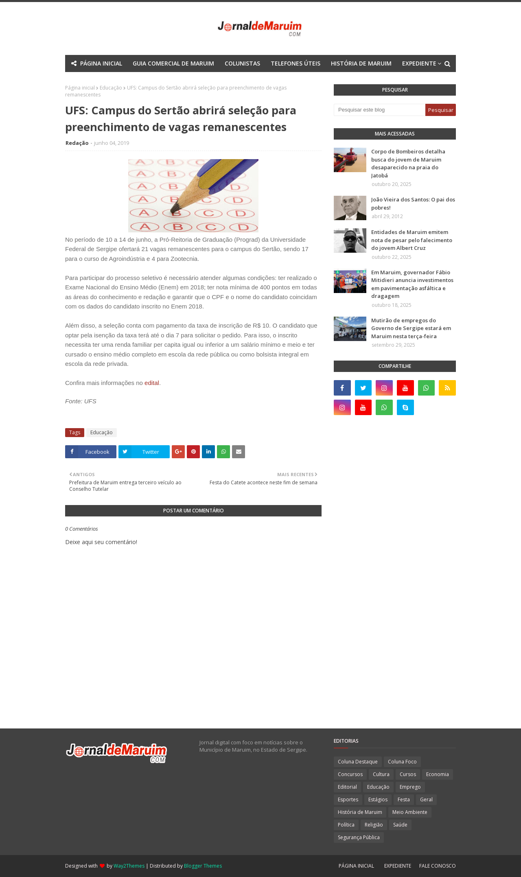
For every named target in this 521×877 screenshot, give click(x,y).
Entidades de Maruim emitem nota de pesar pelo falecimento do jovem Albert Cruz (411, 240)
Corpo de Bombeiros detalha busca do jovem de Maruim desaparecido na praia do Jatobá (408, 163)
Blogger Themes (203, 865)
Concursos (350, 774)
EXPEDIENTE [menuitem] (419, 63)
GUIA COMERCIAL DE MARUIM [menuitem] (173, 63)
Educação (101, 432)
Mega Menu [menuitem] (189, 80)
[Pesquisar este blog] (379, 110)
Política (346, 824)
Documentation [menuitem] (238, 80)
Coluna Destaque (358, 761)
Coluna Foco (402, 761)
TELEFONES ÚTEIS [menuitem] (295, 63)
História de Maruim (360, 812)
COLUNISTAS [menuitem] (242, 63)
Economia (437, 774)
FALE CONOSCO (437, 865)
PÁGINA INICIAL (356, 865)
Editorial (347, 786)
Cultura (381, 774)
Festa (404, 799)
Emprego (410, 786)
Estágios (377, 799)
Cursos (408, 774)
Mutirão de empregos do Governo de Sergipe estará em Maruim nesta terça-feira (411, 328)
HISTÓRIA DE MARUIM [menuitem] (361, 63)
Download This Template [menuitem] (313, 80)
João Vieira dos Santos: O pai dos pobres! (413, 203)
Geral (426, 799)
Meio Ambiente (409, 812)
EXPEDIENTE (397, 865)
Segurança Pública (359, 837)
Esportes (348, 799)
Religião (374, 824)
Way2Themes (129, 865)
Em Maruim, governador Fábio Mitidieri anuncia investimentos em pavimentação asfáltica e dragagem (412, 284)
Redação (77, 143)
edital (151, 382)
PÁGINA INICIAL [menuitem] (101, 63)
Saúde (400, 824)
